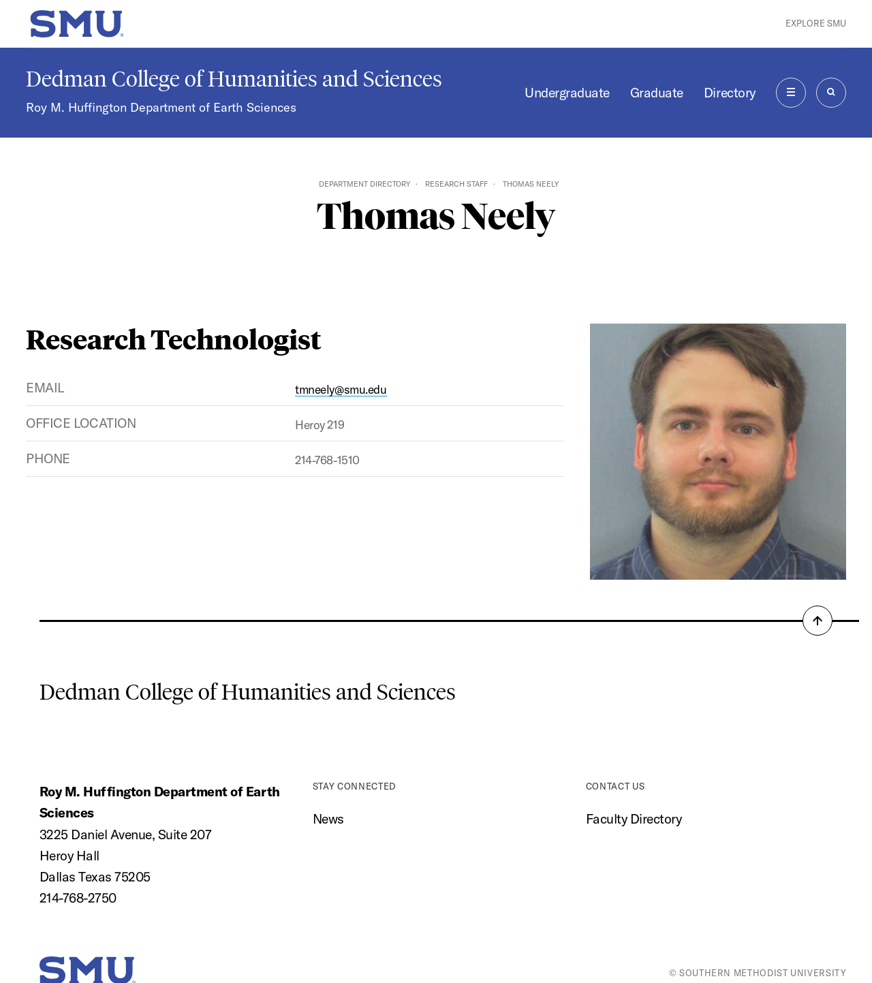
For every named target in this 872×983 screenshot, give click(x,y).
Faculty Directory (634, 819)
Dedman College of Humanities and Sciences (234, 79)
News (328, 819)
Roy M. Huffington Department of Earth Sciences (161, 107)
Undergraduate (567, 92)
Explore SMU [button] (815, 23)
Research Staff (456, 184)
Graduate (656, 92)
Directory (730, 92)
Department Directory (364, 184)
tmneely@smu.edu (341, 389)
